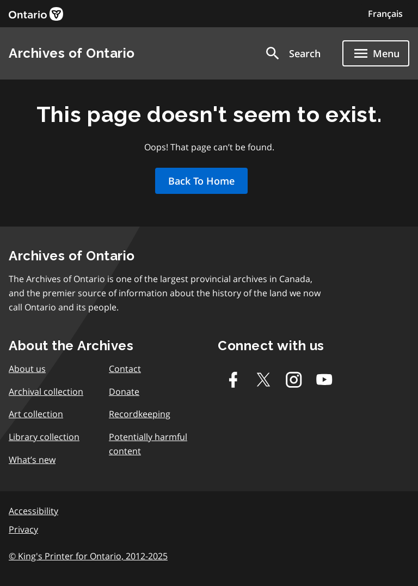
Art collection (36, 414)
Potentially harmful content (148, 444)
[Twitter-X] (263, 379)
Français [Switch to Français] (385, 14)
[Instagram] (294, 379)
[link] (36, 14)
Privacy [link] (23, 529)
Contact (125, 369)
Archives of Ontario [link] (72, 53)
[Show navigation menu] (375, 53)
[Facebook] (233, 379)
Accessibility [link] (33, 511)
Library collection (44, 437)
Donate (124, 392)
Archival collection (46, 392)
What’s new (32, 460)
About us (27, 369)
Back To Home (201, 180)
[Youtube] (324, 379)
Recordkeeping (139, 414)
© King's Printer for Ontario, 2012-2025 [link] (88, 556)
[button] (292, 53)
